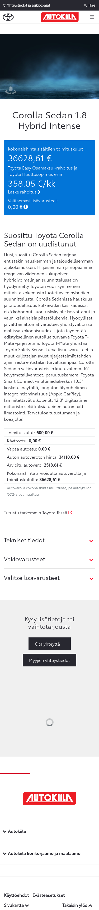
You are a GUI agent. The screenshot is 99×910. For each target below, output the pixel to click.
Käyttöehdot (16, 895)
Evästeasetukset (48, 895)
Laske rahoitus (24, 191)
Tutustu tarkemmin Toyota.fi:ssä (38, 512)
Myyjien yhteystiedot (49, 660)
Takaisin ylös (77, 905)
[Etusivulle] (61, 17)
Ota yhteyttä (47, 644)
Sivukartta (16, 905)
